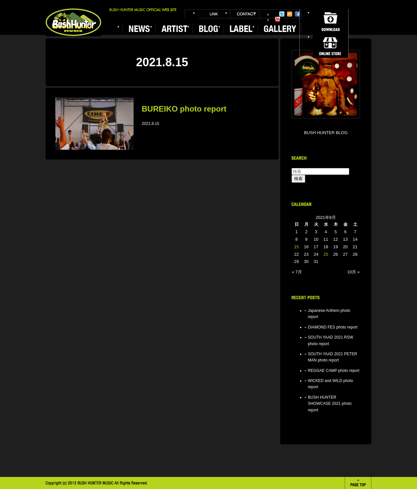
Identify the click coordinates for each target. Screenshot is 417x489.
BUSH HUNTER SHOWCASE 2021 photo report (330, 403)
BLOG (208, 28)
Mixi (289, 14)
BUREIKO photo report (184, 108)
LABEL (240, 28)
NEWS (138, 28)
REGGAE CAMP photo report (333, 370)
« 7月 (297, 271)
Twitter (281, 14)
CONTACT (244, 14)
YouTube (277, 19)
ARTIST (174, 28)
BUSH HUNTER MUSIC (73, 22)
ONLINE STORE (330, 46)
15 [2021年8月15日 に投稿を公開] (296, 246)
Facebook (297, 14)
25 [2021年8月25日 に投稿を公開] (326, 254)
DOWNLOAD (330, 21)
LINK (214, 14)
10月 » (353, 271)
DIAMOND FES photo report (332, 327)
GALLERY (279, 28)
